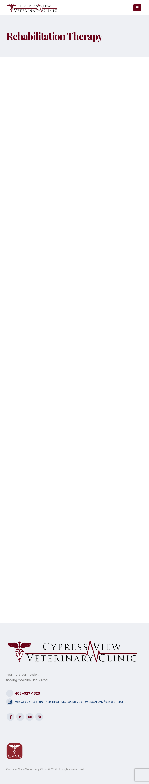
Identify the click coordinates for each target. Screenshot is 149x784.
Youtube (30, 717)
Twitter (20, 717)
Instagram (39, 717)
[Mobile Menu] (137, 7)
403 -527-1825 (27, 693)
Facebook (10, 717)
